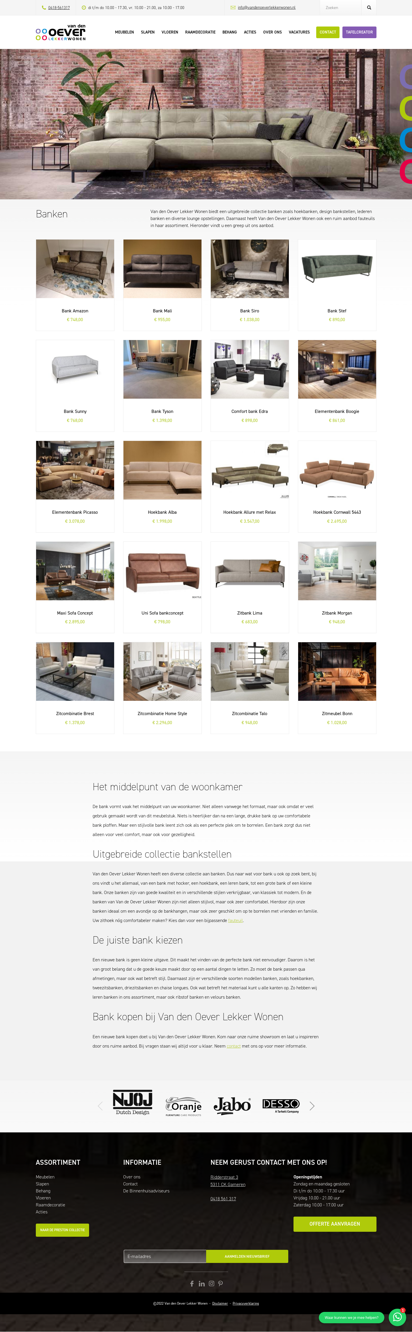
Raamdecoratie (50, 1205)
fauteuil (235, 920)
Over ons (131, 1177)
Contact (130, 1184)
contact (234, 1046)
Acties (41, 1212)
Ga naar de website (183, 1106)
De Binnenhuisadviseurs (146, 1191)
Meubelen (45, 1177)
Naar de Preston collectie (62, 1230)
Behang (43, 1191)
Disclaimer (220, 1303)
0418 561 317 (223, 1199)
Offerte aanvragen (335, 1223)
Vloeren (43, 1198)
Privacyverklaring (246, 1303)
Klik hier (232, 1106)
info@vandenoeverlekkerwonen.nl (267, 7)
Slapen (42, 1184)
